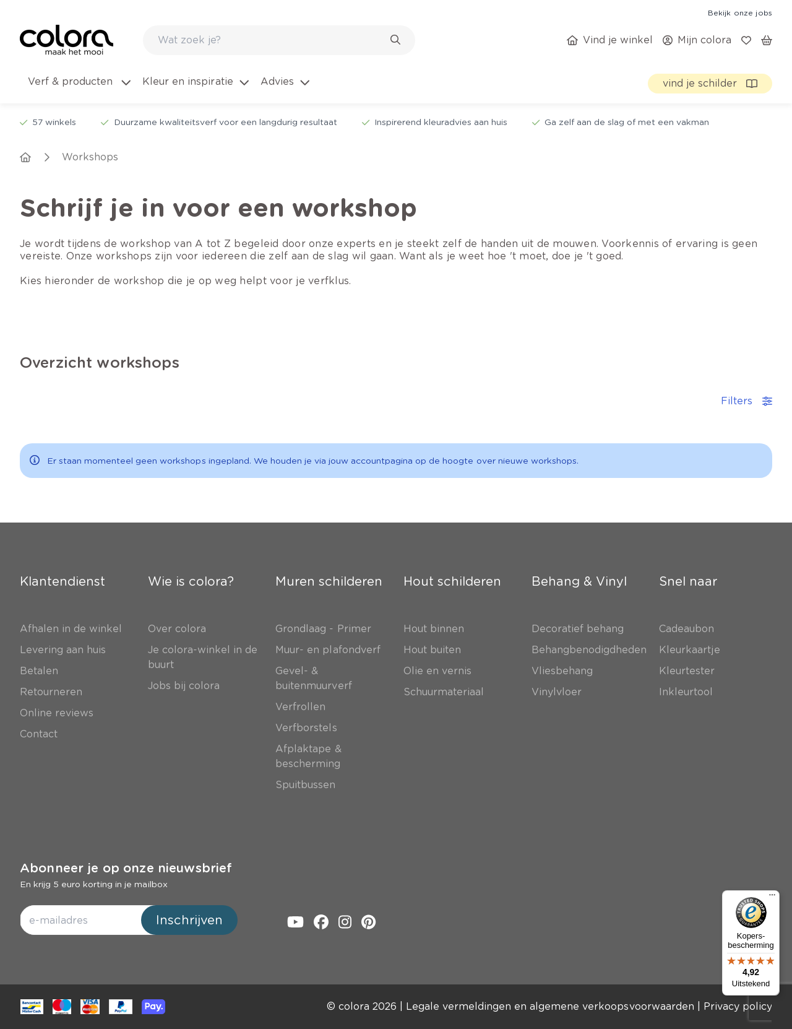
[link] (740, 12)
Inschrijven (189, 920)
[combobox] (279, 40)
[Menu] (772, 897)
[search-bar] (271, 40)
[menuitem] (78, 89)
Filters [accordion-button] (746, 401)
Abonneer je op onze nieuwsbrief (126, 868)
